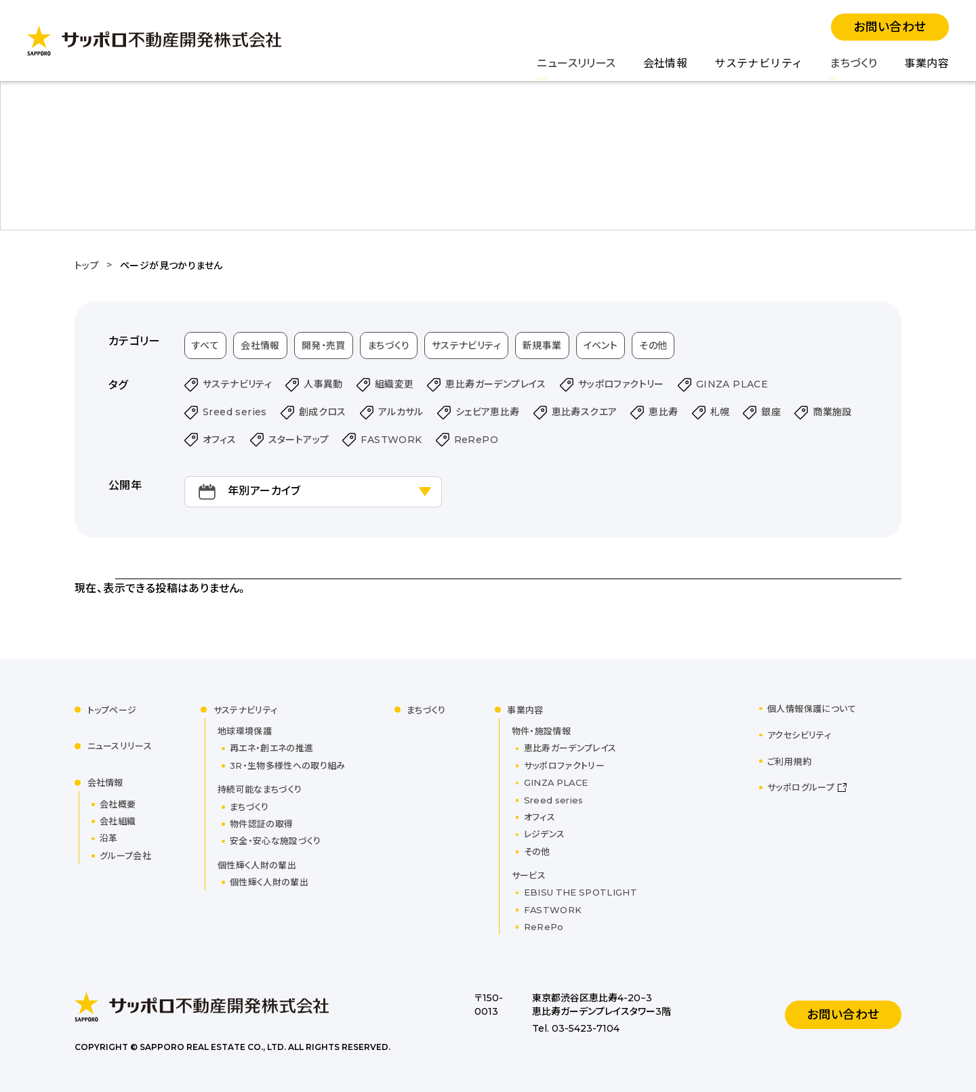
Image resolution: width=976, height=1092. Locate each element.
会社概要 (118, 804)
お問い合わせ (890, 27)
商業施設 (832, 412)
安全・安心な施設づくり (275, 840)
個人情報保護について (811, 708)
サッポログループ (800, 787)
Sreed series (235, 412)
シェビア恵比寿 (487, 412)
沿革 (109, 838)
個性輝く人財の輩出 (269, 882)
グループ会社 (125, 855)
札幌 (720, 412)
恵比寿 (663, 412)
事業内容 (926, 63)
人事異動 (323, 384)
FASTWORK (391, 440)
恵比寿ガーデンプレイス (495, 384)
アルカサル (401, 412)
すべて (205, 345)
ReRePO (476, 440)
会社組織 (118, 821)
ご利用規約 (789, 761)
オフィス (220, 440)
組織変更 (394, 384)
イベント (601, 345)
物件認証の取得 (261, 823)
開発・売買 (324, 345)
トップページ (112, 710)
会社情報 (665, 63)
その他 (653, 345)
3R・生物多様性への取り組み (288, 765)
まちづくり (853, 63)
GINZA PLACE (732, 384)
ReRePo (544, 926)
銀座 (771, 412)
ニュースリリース (576, 63)
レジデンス (544, 833)
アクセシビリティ (799, 735)
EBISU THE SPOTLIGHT (580, 892)
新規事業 (542, 345)
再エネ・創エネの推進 (271, 747)
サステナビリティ (758, 63)
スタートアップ (298, 440)
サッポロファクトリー (621, 384)
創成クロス (322, 412)
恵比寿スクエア (584, 412)
